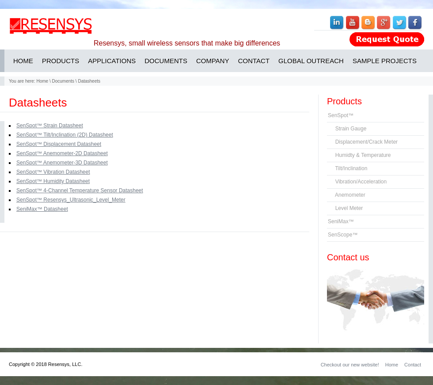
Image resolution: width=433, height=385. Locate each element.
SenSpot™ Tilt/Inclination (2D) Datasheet (64, 135)
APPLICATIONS (112, 61)
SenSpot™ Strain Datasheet (49, 125)
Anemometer (346, 195)
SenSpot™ (340, 115)
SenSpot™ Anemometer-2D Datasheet (62, 153)
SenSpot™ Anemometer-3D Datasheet (62, 163)
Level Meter (345, 208)
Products (344, 101)
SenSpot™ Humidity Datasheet (53, 181)
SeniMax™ (341, 221)
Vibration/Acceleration (357, 182)
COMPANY (212, 61)
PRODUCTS (60, 61)
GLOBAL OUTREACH (311, 61)
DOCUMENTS (165, 61)
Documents (63, 81)
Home (42, 81)
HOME (23, 61)
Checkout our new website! (350, 364)
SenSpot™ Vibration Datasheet (53, 172)
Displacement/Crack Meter (363, 142)
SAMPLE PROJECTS (385, 61)
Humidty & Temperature (359, 155)
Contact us (348, 257)
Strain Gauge (347, 129)
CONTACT (254, 61)
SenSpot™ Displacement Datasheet (58, 144)
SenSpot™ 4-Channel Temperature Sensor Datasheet (79, 190)
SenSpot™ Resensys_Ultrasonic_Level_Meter (70, 200)
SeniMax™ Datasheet (42, 209)
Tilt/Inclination (347, 168)
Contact (412, 364)
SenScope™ (342, 235)
